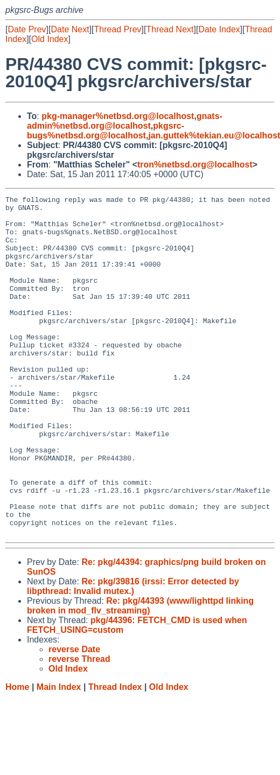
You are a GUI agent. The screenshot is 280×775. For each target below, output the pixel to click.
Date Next (70, 29)
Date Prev (27, 29)
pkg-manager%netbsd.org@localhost (117, 116)
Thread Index (115, 754)
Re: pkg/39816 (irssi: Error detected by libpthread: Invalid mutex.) (133, 654)
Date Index (219, 29)
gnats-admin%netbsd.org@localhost (124, 120)
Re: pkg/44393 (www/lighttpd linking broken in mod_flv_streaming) (140, 673)
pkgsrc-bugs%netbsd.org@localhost (105, 130)
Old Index (49, 39)
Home (17, 754)
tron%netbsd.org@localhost (195, 164)
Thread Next (169, 29)
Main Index (59, 754)
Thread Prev (118, 29)
